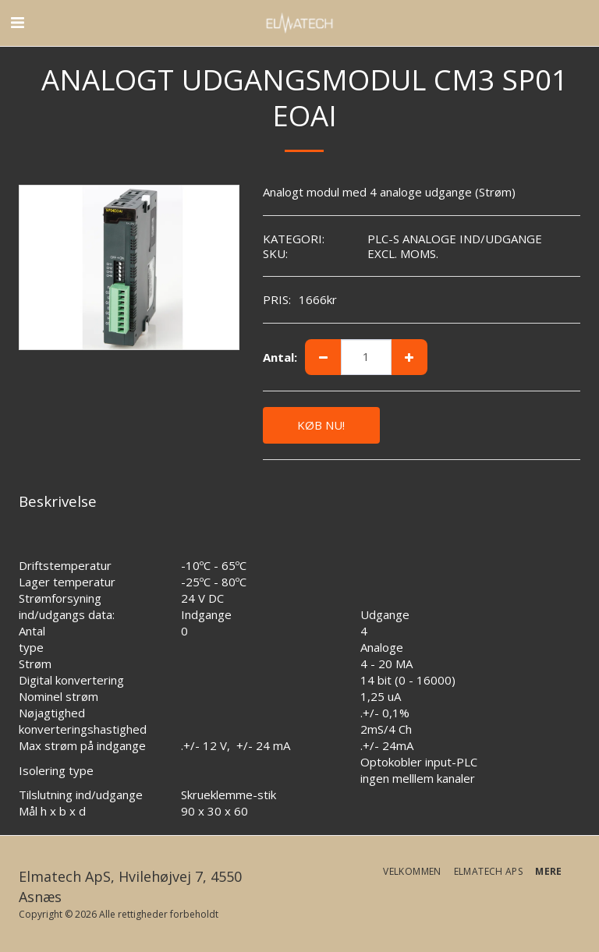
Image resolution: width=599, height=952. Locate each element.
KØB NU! (321, 425)
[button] (17, 22)
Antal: (280, 357)
